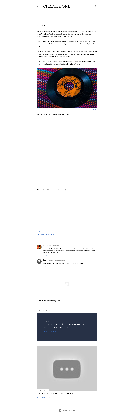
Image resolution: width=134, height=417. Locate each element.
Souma (45, 260)
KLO (44, 246)
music (43, 234)
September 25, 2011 (92, 109)
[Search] (96, 6)
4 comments (46, 397)
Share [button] (38, 231)
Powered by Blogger (67, 410)
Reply (45, 255)
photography (50, 234)
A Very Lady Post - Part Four (55, 393)
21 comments (53, 331)
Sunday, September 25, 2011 (55, 245)
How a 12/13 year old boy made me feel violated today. (66, 326)
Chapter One (56, 6)
